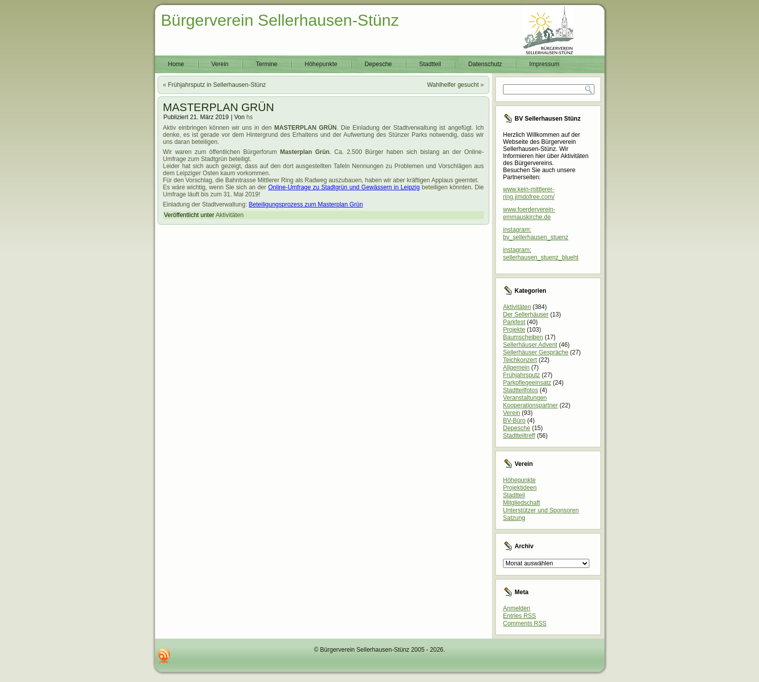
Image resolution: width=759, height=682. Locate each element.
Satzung (514, 517)
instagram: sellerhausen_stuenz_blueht (540, 253)
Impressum (544, 64)
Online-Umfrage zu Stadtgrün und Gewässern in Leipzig (344, 187)
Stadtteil (430, 64)
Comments (524, 623)
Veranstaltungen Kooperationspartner (530, 401)
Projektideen (520, 487)
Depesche (378, 64)
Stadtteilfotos (520, 390)
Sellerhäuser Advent (530, 344)
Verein (220, 64)
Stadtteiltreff (519, 435)
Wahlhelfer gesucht (453, 84)
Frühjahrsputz (521, 375)
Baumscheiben (523, 337)
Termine (267, 64)
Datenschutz (485, 64)
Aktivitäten (229, 215)
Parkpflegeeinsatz (527, 382)
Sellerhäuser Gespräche (535, 352)
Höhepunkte (321, 64)
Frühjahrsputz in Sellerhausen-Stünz (217, 84)
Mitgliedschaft (521, 502)
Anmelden (516, 608)
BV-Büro (514, 420)
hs (249, 117)
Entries (519, 615)
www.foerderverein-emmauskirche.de (529, 213)
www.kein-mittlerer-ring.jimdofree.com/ (528, 193)
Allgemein (516, 367)
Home (176, 64)
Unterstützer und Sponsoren (541, 510)
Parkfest (514, 322)
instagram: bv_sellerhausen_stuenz (535, 233)
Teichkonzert (520, 359)
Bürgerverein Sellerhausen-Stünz (280, 20)
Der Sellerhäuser (525, 314)
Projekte (514, 329)
